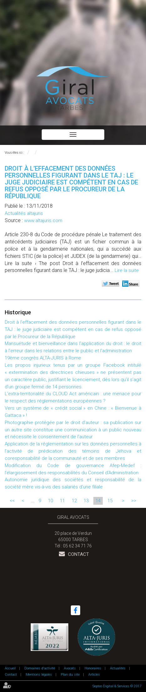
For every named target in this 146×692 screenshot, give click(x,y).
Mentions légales (39, 675)
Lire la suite (127, 270)
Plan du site (70, 675)
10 (50, 500)
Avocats (70, 668)
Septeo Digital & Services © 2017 (116, 686)
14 (98, 500)
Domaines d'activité (39, 668)
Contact (78, 554)
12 (74, 500)
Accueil (10, 668)
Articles (94, 675)
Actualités (118, 668)
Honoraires (93, 668)
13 (86, 500)
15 (109, 500)
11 (62, 500)
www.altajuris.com (43, 220)
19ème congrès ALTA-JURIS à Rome (43, 358)
